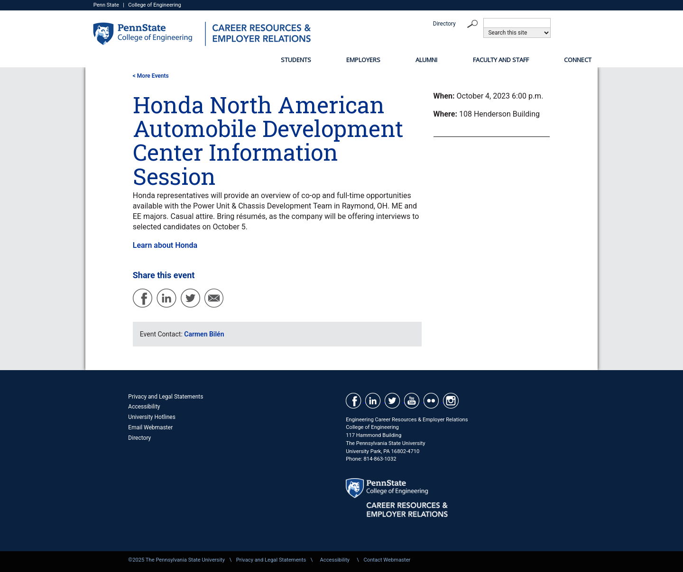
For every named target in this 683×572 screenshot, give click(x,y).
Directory (444, 23)
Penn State (106, 5)
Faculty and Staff (501, 59)
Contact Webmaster (386, 560)
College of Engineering (154, 5)
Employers (363, 59)
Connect (577, 59)
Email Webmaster (150, 427)
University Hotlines (151, 417)
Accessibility (144, 406)
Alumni (426, 59)
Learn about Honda (165, 245)
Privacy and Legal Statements (165, 396)
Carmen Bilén (204, 334)
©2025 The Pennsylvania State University (176, 560)
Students (296, 59)
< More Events (151, 76)
